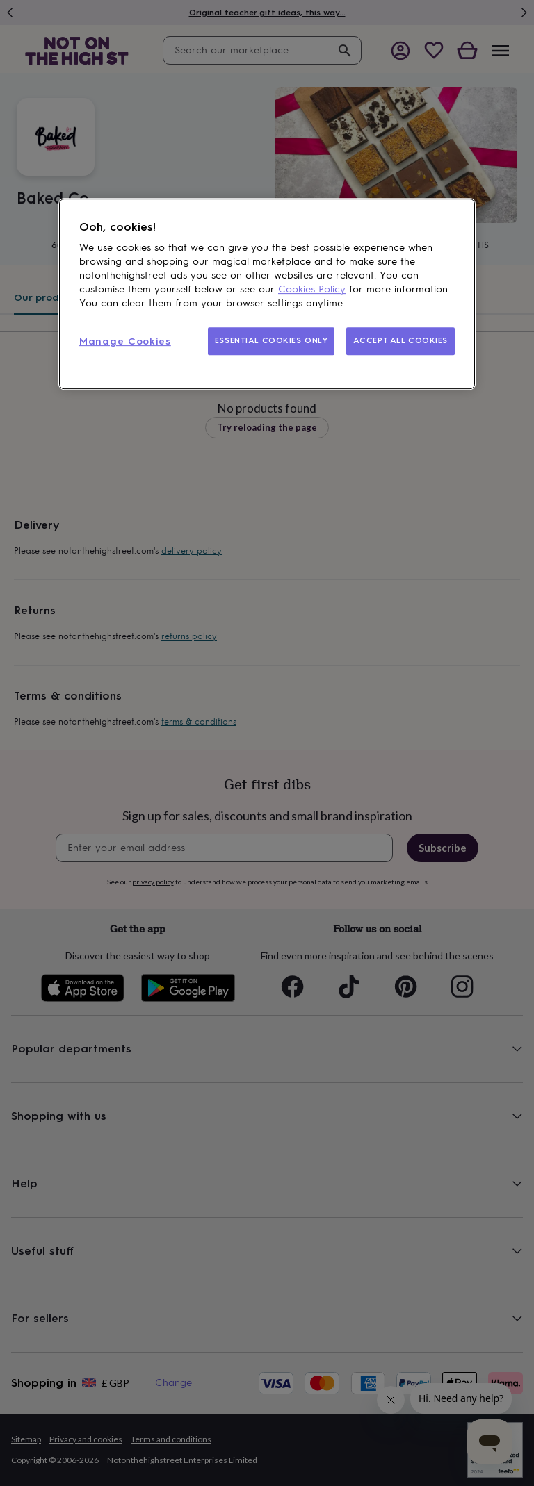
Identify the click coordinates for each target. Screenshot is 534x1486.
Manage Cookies (125, 341)
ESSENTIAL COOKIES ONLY (271, 340)
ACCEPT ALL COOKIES (400, 340)
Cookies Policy (312, 289)
